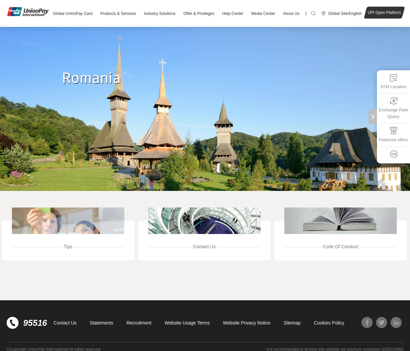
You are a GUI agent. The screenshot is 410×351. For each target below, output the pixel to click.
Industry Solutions (159, 13)
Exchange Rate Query (393, 108)
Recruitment (138, 322)
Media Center (263, 13)
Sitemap (292, 322)
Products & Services (118, 13)
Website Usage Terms (187, 322)
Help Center (232, 13)
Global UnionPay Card (72, 13)
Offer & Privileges (199, 13)
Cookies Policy (329, 322)
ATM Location (393, 81)
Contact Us (65, 322)
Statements (101, 322)
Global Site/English (345, 13)
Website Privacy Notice (246, 322)
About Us (291, 13)
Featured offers (393, 134)
